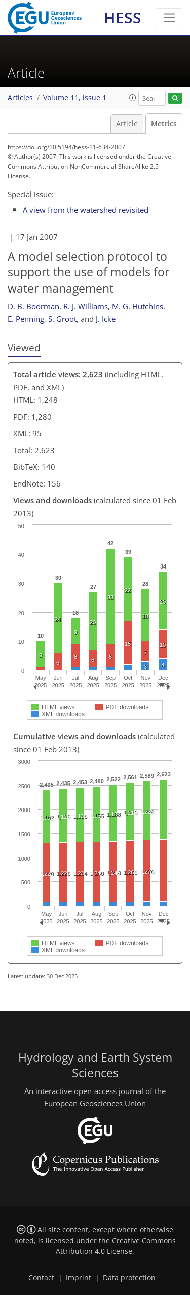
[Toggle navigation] (169, 17)
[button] (132, 97)
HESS (122, 17)
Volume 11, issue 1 (74, 97)
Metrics (164, 123)
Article (127, 123)
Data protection (129, 1277)
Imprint (78, 1277)
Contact (41, 1277)
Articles (20, 97)
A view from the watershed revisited (85, 210)
